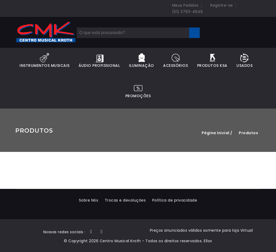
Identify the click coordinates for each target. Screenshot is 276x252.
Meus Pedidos (182, 5)
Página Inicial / (217, 133)
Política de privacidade (174, 200)
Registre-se (218, 5)
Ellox (208, 241)
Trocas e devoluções (125, 200)
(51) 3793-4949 (184, 11)
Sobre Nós (88, 200)
